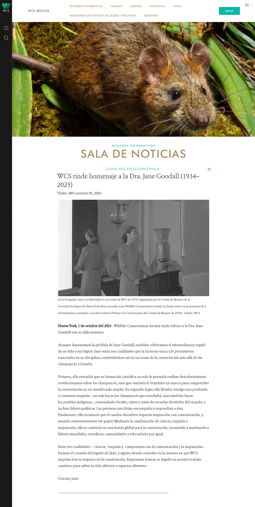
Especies (135, 6)
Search (154, 168)
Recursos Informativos (86, 6)
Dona (229, 10)
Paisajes (116, 6)
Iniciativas (157, 6)
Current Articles (117, 168)
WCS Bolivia (39, 11)
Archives (140, 168)
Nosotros (151, 15)
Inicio (177, 6)
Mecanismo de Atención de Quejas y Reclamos (102, 15)
